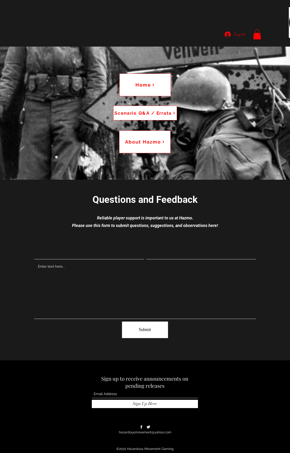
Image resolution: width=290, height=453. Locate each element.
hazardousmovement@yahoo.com (145, 432)
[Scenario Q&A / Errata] (145, 113)
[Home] (145, 85)
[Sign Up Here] (145, 404)
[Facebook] (141, 427)
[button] (257, 34)
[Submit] (145, 330)
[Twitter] (148, 427)
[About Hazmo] (145, 142)
